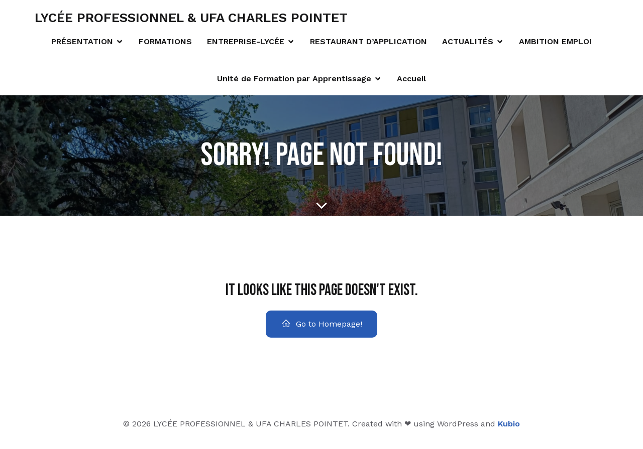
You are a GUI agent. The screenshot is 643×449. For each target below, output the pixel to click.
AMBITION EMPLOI (555, 43)
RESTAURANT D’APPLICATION (368, 43)
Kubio (509, 427)
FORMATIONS (165, 43)
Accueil (411, 80)
